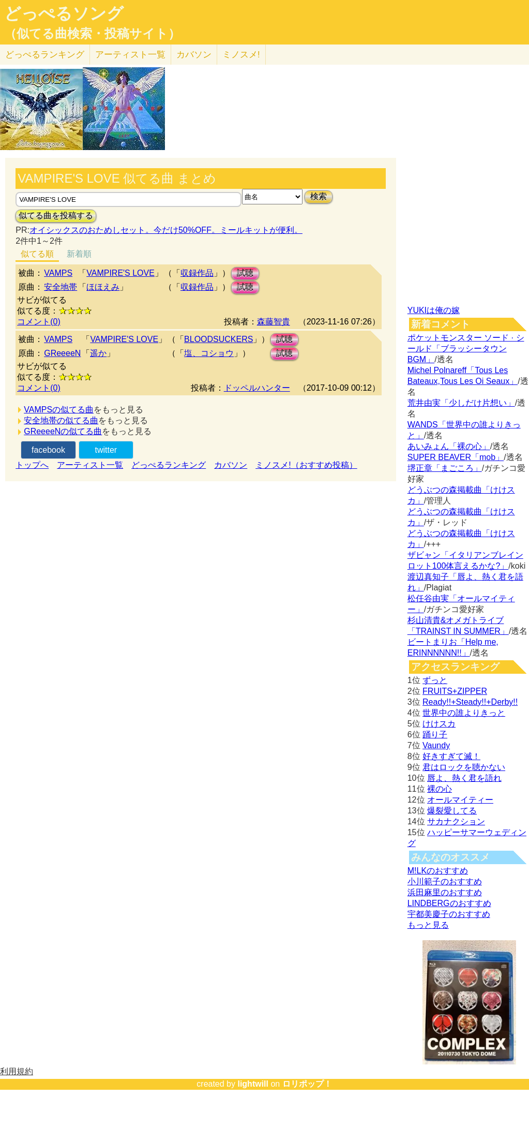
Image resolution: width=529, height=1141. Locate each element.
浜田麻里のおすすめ (444, 892)
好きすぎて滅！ (451, 756)
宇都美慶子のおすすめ (448, 914)
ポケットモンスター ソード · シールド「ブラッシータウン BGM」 (465, 348)
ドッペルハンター (257, 387)
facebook (48, 450)
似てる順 (37, 253)
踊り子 (434, 734)
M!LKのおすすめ (437, 870)
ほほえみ (102, 287)
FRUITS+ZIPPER (454, 691)
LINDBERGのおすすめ (449, 903)
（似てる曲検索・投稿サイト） (92, 33)
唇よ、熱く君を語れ (464, 778)
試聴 (245, 273)
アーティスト (130, 55)
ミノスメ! (241, 55)
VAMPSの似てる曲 (59, 409)
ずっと (434, 680)
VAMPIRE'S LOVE (120, 273)
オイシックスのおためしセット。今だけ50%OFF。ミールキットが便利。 (166, 230)
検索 (318, 196)
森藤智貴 (273, 321)
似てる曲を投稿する (56, 215)
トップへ (32, 465)
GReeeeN (62, 353)
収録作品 (197, 273)
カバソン (193, 55)
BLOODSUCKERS (218, 339)
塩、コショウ (209, 353)
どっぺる (44, 55)
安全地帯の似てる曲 (61, 420)
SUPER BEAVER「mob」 (455, 457)
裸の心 (439, 788)
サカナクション (456, 821)
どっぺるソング (64, 13)
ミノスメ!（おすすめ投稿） (306, 465)
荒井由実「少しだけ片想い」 (461, 402)
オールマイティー (460, 799)
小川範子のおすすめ (444, 881)
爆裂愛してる (452, 810)
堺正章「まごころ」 (444, 468)
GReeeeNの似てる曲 (63, 431)
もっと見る (428, 925)
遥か (98, 353)
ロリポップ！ (307, 1083)
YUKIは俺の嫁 (433, 310)
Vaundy (436, 745)
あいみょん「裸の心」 (448, 446)
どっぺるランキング (168, 465)
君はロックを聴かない (463, 767)
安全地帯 (60, 287)
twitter (106, 450)
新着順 (79, 253)
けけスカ (439, 723)
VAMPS (58, 273)
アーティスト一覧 (90, 465)
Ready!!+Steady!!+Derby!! (470, 702)
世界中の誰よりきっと (463, 712)
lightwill (252, 1083)
